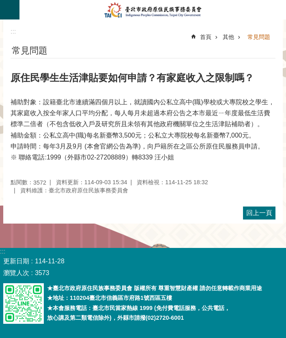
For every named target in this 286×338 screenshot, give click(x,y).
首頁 (205, 37)
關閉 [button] (9, 9)
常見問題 (258, 37)
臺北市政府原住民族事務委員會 (152, 9)
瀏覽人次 (16, 272)
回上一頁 (259, 212)
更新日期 (16, 261)
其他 (228, 37)
